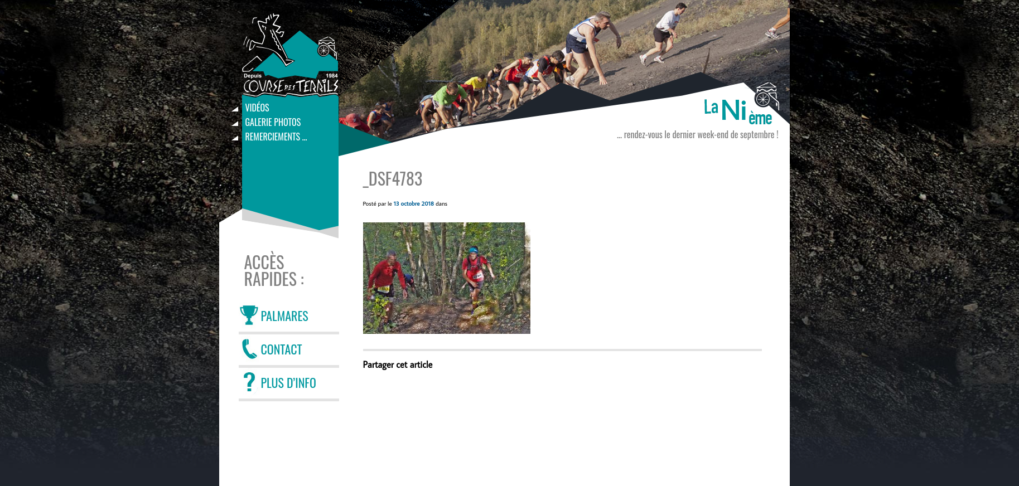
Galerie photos (273, 122)
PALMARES (284, 315)
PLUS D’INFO (288, 382)
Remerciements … (276, 136)
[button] (446, 278)
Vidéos (257, 107)
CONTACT (281, 349)
